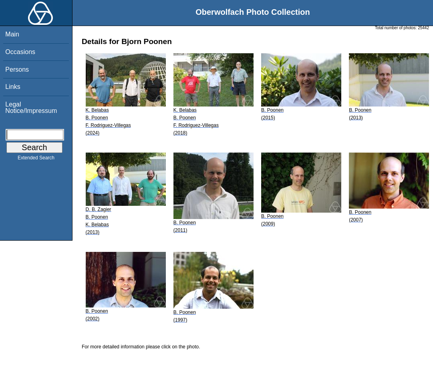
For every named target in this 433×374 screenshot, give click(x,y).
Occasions (20, 51)
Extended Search (36, 159)
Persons (17, 69)
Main (12, 34)
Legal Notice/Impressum (31, 107)
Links (12, 86)
